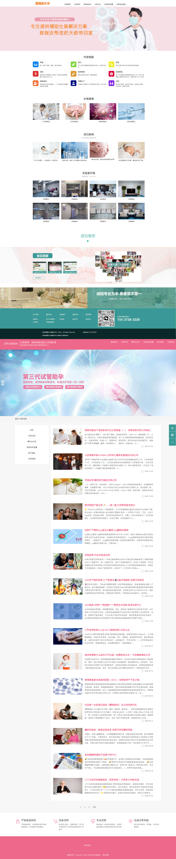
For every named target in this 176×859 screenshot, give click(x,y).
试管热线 (170, 342)
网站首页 (114, 342)
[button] (2, 382)
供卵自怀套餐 (148, 342)
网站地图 (106, 855)
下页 (94, 807)
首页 (17, 419)
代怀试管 (124, 342)
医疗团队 (160, 342)
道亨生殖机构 (11, 343)
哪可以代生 (135, 342)
